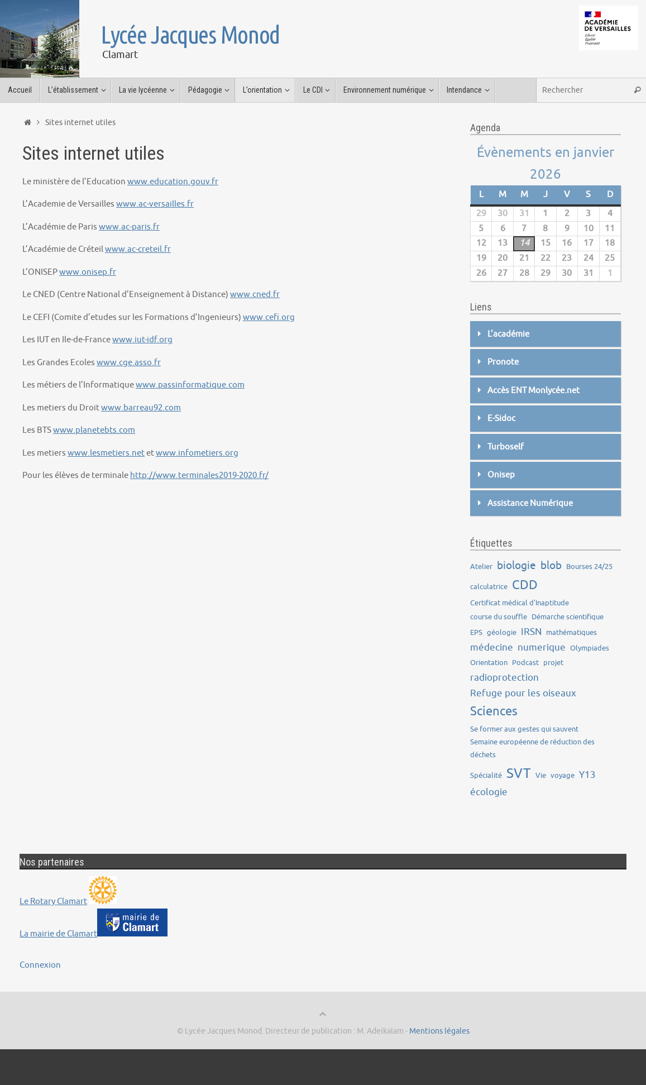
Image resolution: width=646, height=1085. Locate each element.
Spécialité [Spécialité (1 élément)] (486, 775)
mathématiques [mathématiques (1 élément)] (571, 632)
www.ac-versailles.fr (155, 204)
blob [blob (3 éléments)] (551, 565)
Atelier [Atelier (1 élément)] (481, 566)
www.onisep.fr (87, 272)
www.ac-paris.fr (129, 227)
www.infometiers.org (197, 453)
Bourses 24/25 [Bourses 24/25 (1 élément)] (589, 566)
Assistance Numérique (530, 503)
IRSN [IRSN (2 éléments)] (531, 632)
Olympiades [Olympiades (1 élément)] (589, 648)
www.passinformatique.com (190, 385)
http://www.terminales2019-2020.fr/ (199, 475)
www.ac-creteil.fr (138, 249)
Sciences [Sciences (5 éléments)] (494, 711)
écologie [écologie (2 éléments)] (489, 792)
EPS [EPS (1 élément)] (476, 632)
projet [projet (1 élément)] (553, 662)
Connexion (40, 965)
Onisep (501, 475)
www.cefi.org (269, 317)
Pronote (503, 362)
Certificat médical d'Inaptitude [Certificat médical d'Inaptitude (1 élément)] (519, 603)
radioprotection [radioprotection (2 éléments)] (504, 677)
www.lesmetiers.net (106, 453)
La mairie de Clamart (58, 934)
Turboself (505, 447)
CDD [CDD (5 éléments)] (525, 585)
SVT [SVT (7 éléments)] (518, 773)
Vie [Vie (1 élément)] (540, 775)
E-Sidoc (501, 418)
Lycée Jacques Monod (190, 34)
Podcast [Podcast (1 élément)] (525, 662)
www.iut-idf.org (142, 339)
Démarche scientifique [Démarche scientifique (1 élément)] (568, 617)
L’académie (508, 334)
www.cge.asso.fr (129, 362)
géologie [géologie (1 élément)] (501, 632)
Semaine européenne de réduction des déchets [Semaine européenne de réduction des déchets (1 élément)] (532, 748)
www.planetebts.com (94, 430)
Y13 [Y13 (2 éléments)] (587, 775)
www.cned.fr (255, 294)
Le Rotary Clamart (53, 901)
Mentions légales (439, 1031)
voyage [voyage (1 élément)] (563, 775)
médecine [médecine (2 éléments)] (491, 647)
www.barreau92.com (141, 408)
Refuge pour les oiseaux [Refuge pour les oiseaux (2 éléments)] (523, 693)
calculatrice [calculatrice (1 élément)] (489, 586)
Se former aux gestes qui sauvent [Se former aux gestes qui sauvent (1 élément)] (524, 729)
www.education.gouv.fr (172, 181)
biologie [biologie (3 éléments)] (516, 565)
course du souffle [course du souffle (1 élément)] (498, 617)
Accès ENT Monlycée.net (533, 390)
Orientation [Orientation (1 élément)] (489, 662)
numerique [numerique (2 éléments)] (542, 647)
